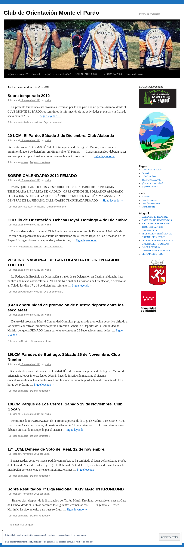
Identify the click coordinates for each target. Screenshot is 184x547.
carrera (24, 162)
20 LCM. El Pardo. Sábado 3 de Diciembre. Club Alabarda (61, 135)
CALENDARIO (28, 206)
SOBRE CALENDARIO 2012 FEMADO (42, 175)
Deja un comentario (53, 122)
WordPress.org (148, 206)
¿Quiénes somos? (18, 74)
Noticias (38, 122)
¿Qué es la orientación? (58, 74)
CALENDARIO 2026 (86, 74)
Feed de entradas (149, 200)
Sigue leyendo (50, 116)
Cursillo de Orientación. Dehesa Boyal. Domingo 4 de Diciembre (67, 220)
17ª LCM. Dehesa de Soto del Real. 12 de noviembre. (56, 449)
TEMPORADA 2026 (111, 74)
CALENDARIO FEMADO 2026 (157, 220)
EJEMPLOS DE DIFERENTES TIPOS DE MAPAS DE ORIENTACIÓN (156, 227)
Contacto (36, 74)
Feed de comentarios (151, 203)
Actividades (26, 122)
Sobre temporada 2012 (29, 95)
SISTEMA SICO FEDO (153, 254)
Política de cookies (84, 541)
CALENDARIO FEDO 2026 (155, 217)
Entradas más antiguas (20, 524)
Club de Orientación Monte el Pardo (51, 13)
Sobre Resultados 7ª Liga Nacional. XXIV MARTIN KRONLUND (66, 489)
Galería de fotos (134, 74)
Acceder (145, 196)
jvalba (48, 100)
